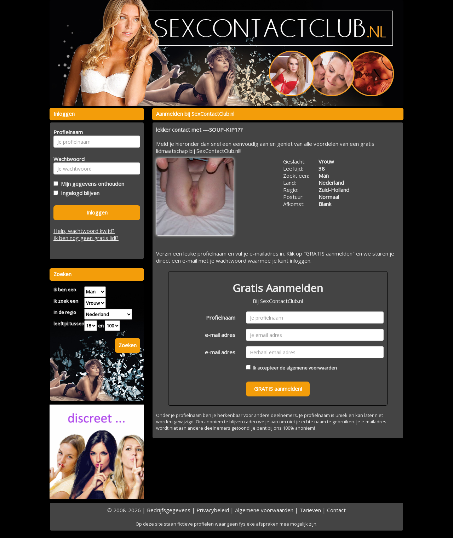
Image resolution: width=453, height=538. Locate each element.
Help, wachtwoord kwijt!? (84, 230)
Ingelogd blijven (78, 192)
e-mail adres (220, 334)
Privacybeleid (212, 510)
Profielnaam (220, 317)
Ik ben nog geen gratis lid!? (86, 237)
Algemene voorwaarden (264, 510)
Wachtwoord (67, 158)
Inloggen (97, 212)
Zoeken (128, 345)
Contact (336, 510)
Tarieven (310, 510)
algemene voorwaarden (311, 368)
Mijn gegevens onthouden (91, 183)
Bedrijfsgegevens (168, 510)
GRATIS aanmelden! (278, 388)
